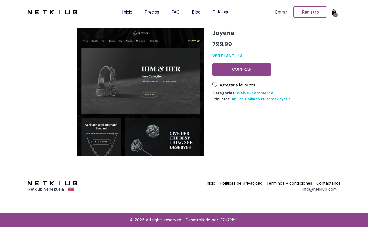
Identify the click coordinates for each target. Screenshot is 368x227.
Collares (252, 99)
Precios (152, 12)
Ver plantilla (227, 55)
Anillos (237, 99)
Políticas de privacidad (241, 183)
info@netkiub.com (319, 189)
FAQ (175, 12)
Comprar (241, 69)
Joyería (283, 99)
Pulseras (268, 99)
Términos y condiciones (289, 183)
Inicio (127, 12)
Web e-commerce (255, 93)
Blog (196, 12)
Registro (310, 12)
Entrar (281, 12)
